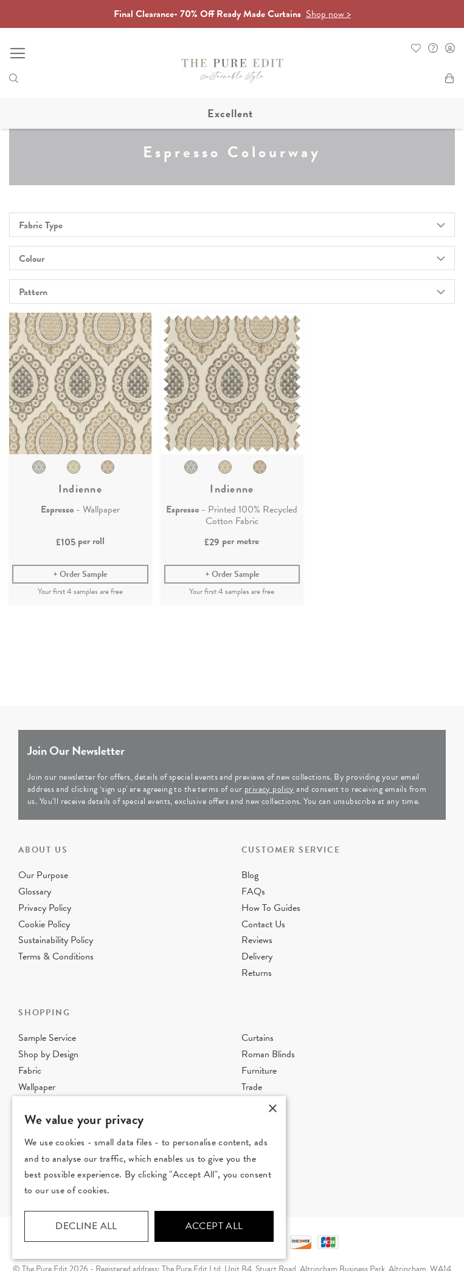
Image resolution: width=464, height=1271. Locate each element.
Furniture (259, 1070)
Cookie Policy (44, 924)
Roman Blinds (268, 1054)
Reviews (256, 940)
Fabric (29, 1070)
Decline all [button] (86, 1226)
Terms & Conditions (56, 956)
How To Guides (270, 908)
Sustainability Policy (55, 940)
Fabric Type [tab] (41, 225)
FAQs (253, 891)
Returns (256, 973)
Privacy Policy (44, 908)
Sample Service (47, 1038)
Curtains (257, 1038)
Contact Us (263, 924)
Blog (249, 875)
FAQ (433, 48)
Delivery (256, 956)
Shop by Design (48, 1054)
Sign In (450, 48)
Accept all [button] (214, 1226)
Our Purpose (43, 875)
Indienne (80, 489)
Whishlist (416, 48)
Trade (251, 1086)
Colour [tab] (31, 258)
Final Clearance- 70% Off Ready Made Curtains (232, 14)
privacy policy (269, 789)
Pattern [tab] (33, 292)
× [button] (272, 1109)
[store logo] (232, 71)
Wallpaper (36, 1086)
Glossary (34, 891)
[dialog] (149, 1177)
